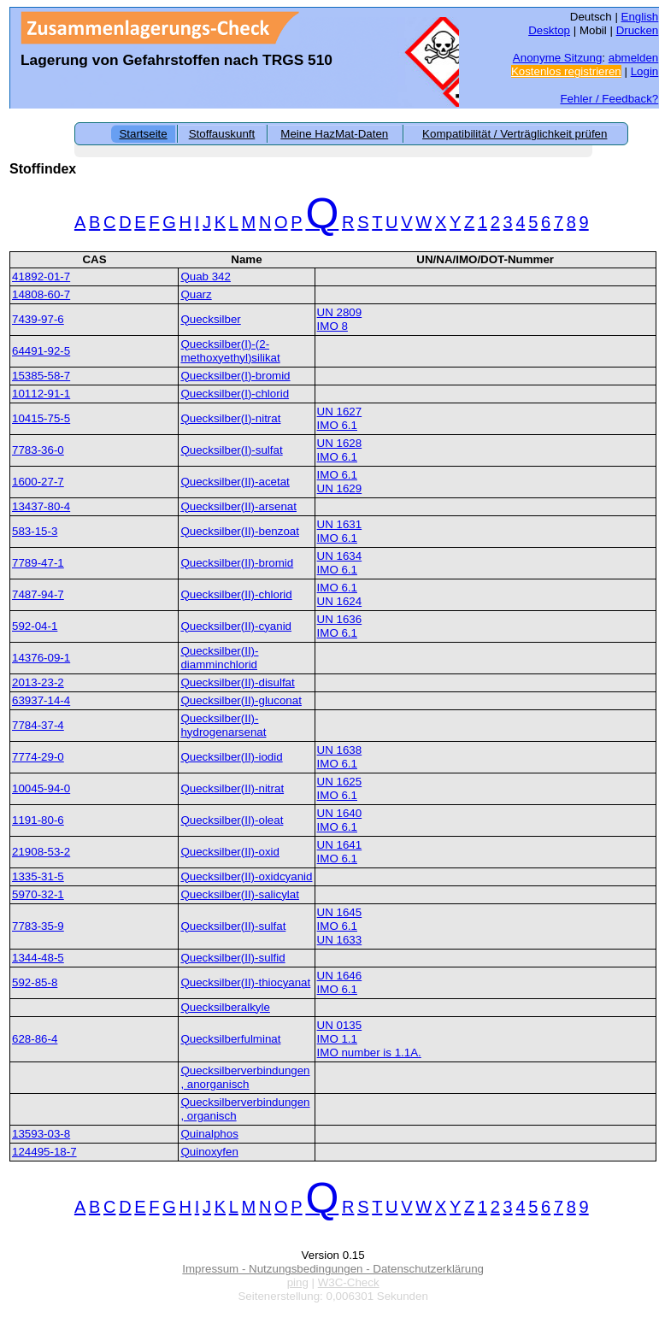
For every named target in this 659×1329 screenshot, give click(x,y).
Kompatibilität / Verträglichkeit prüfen (514, 133)
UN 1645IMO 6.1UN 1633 (339, 926)
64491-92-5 (41, 350)
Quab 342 (205, 276)
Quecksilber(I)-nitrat (230, 418)
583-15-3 (34, 531)
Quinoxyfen (209, 1151)
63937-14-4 (41, 700)
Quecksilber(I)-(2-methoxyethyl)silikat (229, 351)
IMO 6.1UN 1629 (339, 481)
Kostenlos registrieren (566, 71)
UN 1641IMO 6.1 (339, 851)
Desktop (549, 30)
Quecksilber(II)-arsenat (238, 506)
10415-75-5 (41, 418)
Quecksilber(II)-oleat (231, 820)
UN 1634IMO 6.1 (339, 563)
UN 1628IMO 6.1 (339, 450)
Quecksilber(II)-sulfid (232, 957)
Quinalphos (209, 1133)
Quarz (195, 294)
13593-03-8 (41, 1133)
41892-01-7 (41, 276)
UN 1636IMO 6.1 (339, 626)
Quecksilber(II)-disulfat (237, 682)
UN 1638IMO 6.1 (339, 757)
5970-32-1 (38, 894)
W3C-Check (349, 1282)
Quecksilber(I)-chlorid (234, 393)
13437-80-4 (41, 506)
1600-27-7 (38, 481)
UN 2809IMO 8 (339, 319)
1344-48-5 (38, 957)
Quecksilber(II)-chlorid (235, 594)
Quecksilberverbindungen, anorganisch (244, 1077)
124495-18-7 (44, 1151)
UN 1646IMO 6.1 (339, 982)
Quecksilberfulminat (230, 1038)
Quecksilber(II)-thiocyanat (245, 982)
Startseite (143, 133)
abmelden (634, 57)
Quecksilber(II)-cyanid (235, 626)
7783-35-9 (38, 926)
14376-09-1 (41, 657)
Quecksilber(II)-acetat (234, 481)
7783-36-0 (38, 450)
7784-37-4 (38, 725)
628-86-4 (34, 1038)
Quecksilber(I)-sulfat (231, 450)
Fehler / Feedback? (609, 98)
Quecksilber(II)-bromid (236, 562)
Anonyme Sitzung (557, 57)
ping (298, 1282)
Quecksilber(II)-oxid (229, 851)
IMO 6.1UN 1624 (339, 594)
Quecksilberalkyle (224, 1007)
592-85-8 (34, 982)
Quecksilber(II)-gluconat (240, 700)
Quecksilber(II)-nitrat (232, 788)
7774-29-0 (38, 756)
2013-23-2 (38, 682)
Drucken (637, 30)
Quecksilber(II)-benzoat (239, 531)
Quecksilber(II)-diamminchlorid (219, 657)
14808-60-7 (41, 294)
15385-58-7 (41, 375)
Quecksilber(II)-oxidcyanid (246, 876)
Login (645, 71)
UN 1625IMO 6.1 (339, 788)
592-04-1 (34, 626)
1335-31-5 (38, 876)
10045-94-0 (41, 788)
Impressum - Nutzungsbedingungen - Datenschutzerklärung (333, 1268)
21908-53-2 (41, 851)
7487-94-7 (38, 594)
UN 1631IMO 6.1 (339, 531)
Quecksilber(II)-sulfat (232, 926)
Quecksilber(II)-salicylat (239, 894)
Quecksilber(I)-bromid (235, 375)
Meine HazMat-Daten (334, 133)
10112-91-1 (41, 393)
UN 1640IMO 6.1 (339, 820)
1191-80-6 (38, 820)
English (640, 16)
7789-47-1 (38, 562)
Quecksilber (210, 319)
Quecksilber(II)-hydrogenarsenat (223, 725)
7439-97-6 (38, 319)
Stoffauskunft (222, 133)
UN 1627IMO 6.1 (339, 418)
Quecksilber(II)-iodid (231, 756)
